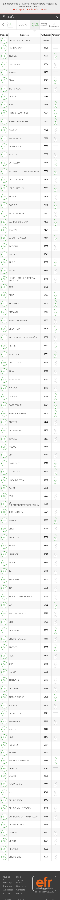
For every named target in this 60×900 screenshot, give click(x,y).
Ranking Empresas (35, 25)
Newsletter (21, 886)
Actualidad (8, 890)
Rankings (7, 886)
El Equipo (7, 893)
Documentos (54, 25)
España (8, 17)
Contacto (20, 890)
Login (19, 893)
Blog (18, 877)
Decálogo (7, 883)
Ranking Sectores (43, 25)
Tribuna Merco (19, 882)
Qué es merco (6, 878)
